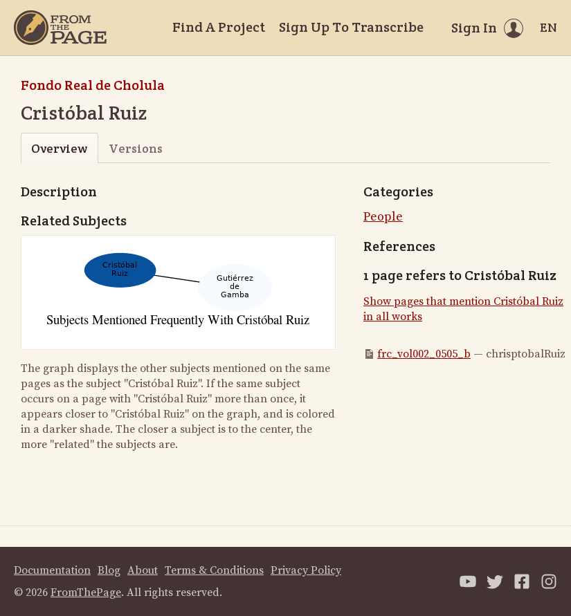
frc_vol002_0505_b (424, 354)
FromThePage (86, 592)
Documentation (52, 570)
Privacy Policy (306, 570)
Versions (136, 148)
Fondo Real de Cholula (93, 85)
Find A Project (218, 27)
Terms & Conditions (214, 570)
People (383, 217)
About (142, 570)
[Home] (60, 27)
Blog (109, 570)
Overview (59, 148)
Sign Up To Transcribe (351, 27)
